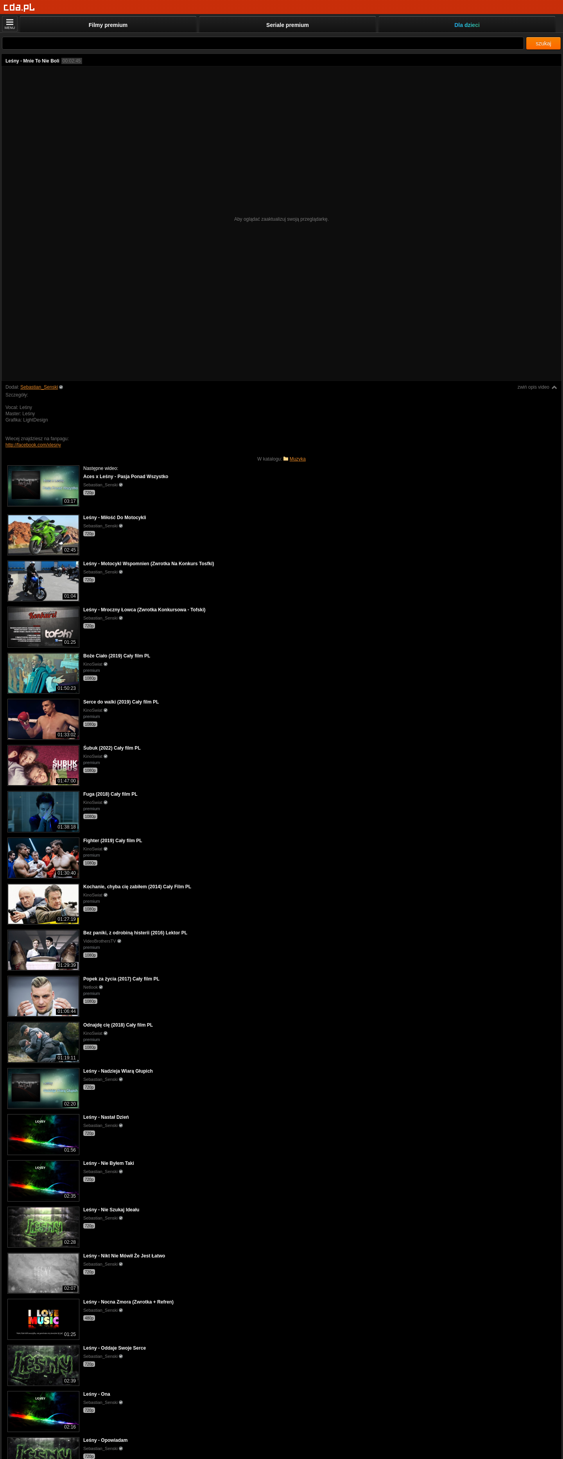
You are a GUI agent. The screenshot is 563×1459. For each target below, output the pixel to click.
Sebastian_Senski (39, 387)
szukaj (543, 43)
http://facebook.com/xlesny (33, 445)
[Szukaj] (263, 43)
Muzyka (298, 459)
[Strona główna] (19, 8)
